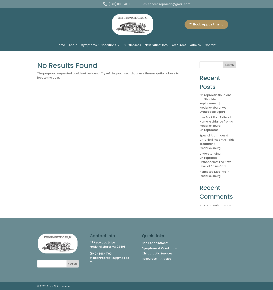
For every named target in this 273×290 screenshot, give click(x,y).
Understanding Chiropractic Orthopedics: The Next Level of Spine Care (215, 160)
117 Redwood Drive (102, 243)
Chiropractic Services (157, 253)
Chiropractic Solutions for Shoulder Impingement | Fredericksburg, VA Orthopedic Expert (215, 103)
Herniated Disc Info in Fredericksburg (214, 174)
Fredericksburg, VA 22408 (108, 247)
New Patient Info (156, 45)
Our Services (132, 45)
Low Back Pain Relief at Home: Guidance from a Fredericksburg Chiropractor (216, 123)
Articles (195, 45)
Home (61, 45)
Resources (178, 45)
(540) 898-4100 (101, 254)
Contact (211, 45)
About (73, 45)
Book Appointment (208, 24)
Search (229, 65)
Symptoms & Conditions (98, 45)
